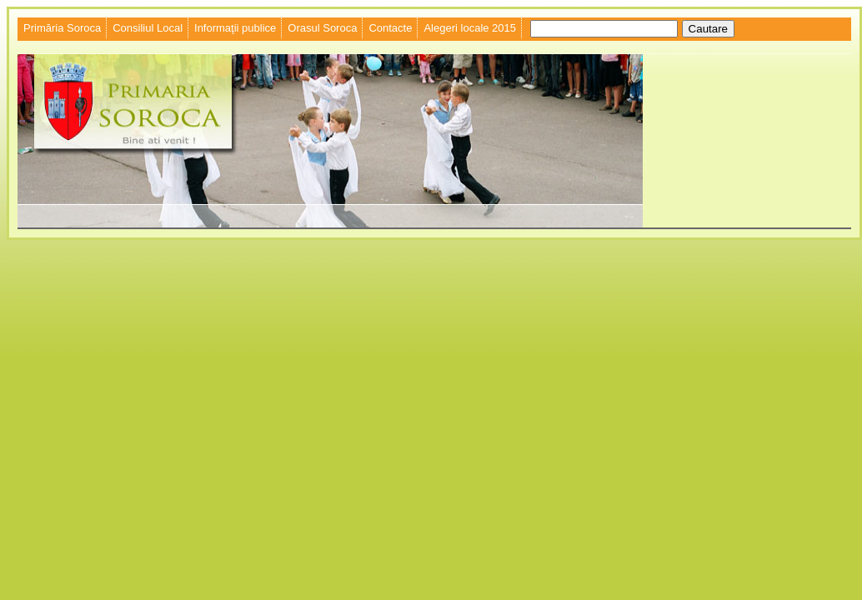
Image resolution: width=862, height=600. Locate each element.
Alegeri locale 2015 (469, 28)
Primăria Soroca (62, 28)
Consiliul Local (148, 28)
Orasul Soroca (322, 28)
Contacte (390, 28)
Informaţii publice (235, 28)
